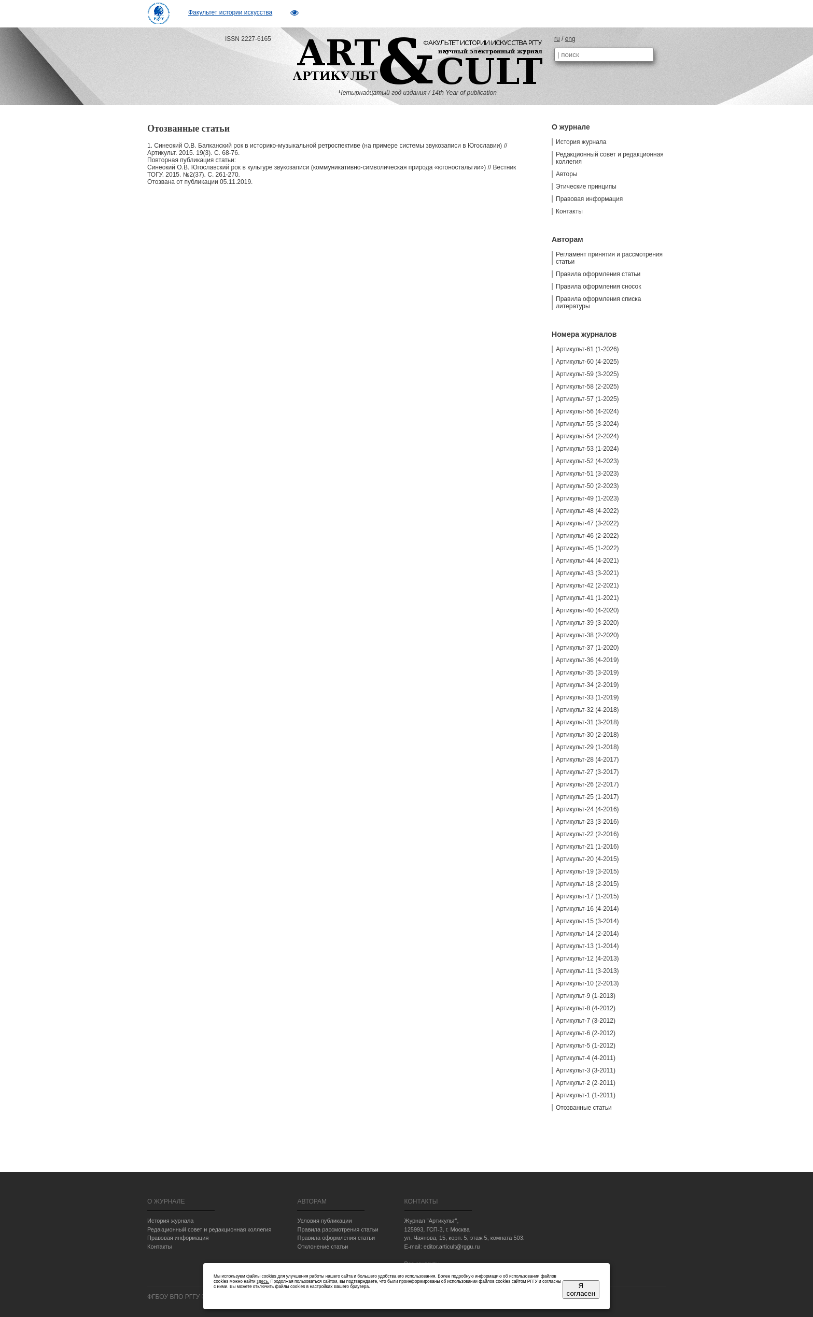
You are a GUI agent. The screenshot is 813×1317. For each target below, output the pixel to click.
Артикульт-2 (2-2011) (585, 1082)
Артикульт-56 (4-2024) (587, 411)
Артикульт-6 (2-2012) (585, 1033)
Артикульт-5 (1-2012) (585, 1045)
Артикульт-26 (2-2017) (587, 784)
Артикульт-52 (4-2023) (587, 461)
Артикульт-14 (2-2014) (587, 933)
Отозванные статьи (584, 1107)
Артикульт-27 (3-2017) (587, 772)
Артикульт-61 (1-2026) (587, 349)
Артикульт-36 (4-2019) (587, 660)
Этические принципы (586, 186)
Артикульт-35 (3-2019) (587, 672)
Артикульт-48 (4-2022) (587, 510)
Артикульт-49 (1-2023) (587, 498)
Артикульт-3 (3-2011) (585, 1070)
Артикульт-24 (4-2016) (587, 809)
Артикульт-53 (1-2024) (587, 448)
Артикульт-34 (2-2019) (587, 685)
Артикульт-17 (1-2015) (587, 896)
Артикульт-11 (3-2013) (587, 971)
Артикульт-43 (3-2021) (587, 573)
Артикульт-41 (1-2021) (587, 598)
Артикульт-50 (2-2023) (587, 486)
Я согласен (581, 1289)
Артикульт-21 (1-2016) (587, 846)
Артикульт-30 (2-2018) (587, 734)
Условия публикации (324, 1221)
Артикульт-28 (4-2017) (587, 759)
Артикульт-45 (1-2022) (587, 548)
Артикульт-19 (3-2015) (587, 871)
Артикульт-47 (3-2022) (587, 523)
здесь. (263, 1281)
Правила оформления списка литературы (598, 302)
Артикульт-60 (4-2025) (587, 361)
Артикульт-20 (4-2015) (587, 859)
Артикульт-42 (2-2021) (587, 585)
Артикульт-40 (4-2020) (587, 610)
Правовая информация (589, 199)
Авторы (566, 174)
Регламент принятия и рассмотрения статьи (609, 258)
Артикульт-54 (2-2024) (587, 436)
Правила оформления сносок (598, 286)
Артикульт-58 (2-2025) (587, 386)
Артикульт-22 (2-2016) (587, 834)
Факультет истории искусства (230, 12)
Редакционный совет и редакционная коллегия (610, 158)
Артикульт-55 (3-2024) (587, 423)
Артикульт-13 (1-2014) (587, 946)
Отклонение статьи (322, 1246)
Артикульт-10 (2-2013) (587, 983)
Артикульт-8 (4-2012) (585, 1008)
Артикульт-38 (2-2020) (587, 635)
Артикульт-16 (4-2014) (587, 908)
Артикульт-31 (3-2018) (587, 722)
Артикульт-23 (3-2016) (587, 821)
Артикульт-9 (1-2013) (585, 995)
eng (570, 38)
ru (557, 38)
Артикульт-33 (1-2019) (587, 697)
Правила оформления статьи (598, 274)
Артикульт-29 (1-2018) (587, 747)
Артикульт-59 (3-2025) (587, 374)
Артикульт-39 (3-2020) (587, 622)
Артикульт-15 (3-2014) (587, 921)
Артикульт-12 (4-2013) (587, 958)
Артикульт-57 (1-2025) (587, 399)
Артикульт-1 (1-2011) (585, 1095)
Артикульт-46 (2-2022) (587, 535)
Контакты (569, 211)
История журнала (581, 142)
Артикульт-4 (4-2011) (585, 1058)
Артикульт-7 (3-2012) (585, 1020)
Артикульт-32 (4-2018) (587, 709)
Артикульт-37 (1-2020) (587, 647)
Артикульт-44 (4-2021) (587, 560)
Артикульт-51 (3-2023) (587, 473)
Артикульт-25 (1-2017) (587, 796)
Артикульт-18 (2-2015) (587, 883)
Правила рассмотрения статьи (337, 1229)
